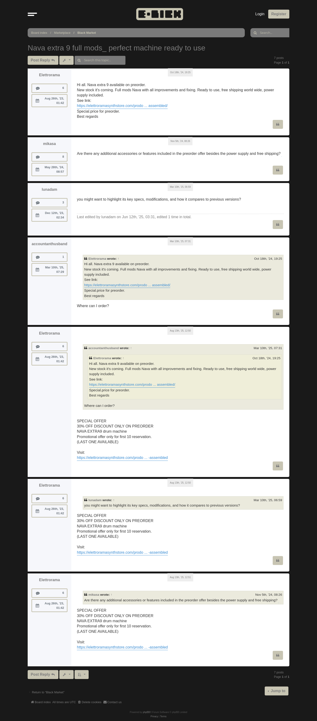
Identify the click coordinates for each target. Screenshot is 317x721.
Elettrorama (49, 75)
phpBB (146, 712)
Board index (39, 32)
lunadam (49, 189)
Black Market (86, 32)
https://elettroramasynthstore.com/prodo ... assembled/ (122, 106)
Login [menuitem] (259, 14)
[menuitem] (90, 702)
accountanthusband (49, 244)
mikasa (49, 144)
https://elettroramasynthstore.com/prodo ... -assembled (122, 458)
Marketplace (62, 32)
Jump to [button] (277, 691)
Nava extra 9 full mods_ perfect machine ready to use (116, 48)
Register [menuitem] (278, 14)
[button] (32, 14)
